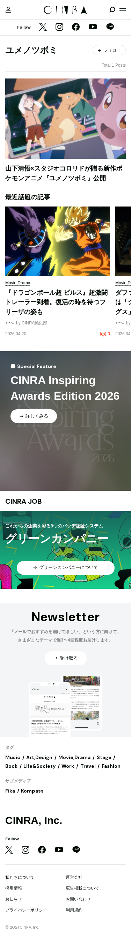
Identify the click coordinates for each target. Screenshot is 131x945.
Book (11, 766)
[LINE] (110, 27)
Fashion (111, 766)
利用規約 (74, 910)
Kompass (32, 790)
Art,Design (39, 757)
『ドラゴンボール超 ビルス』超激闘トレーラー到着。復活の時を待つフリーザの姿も (56, 302)
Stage (104, 757)
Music (12, 757)
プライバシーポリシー (26, 910)
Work (67, 766)
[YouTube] (92, 27)
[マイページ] (8, 10)
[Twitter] (43, 27)
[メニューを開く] (122, 10)
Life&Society (39, 766)
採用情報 (13, 888)
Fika (10, 790)
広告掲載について (82, 888)
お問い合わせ (78, 899)
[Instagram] (59, 27)
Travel (88, 766)
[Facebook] (76, 27)
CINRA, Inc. (33, 820)
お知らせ (13, 899)
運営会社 (74, 877)
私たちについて (20, 877)
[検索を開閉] (112, 10)
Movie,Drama (74, 757)
